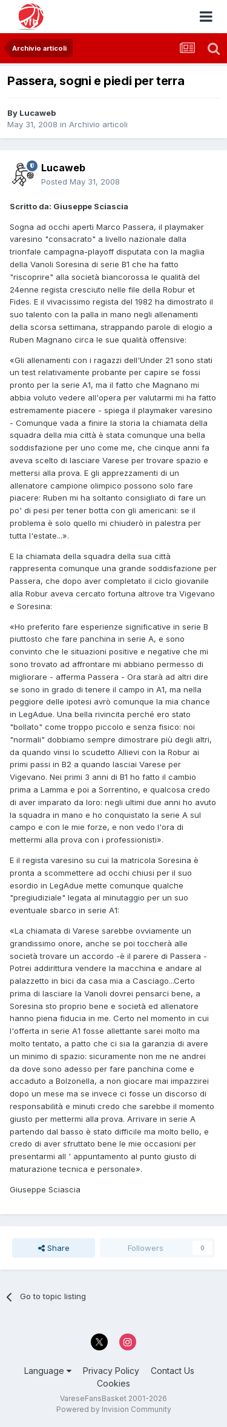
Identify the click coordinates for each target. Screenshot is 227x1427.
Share (54, 1248)
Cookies (113, 1383)
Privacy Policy (111, 1370)
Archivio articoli (98, 124)
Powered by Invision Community (113, 1409)
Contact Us (172, 1370)
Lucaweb (37, 113)
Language (47, 1370)
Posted (80, 181)
